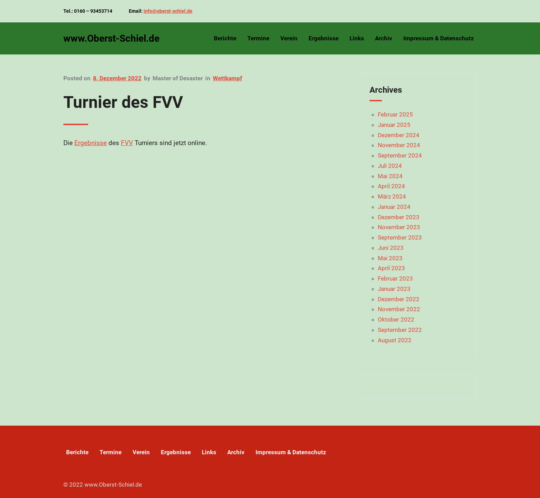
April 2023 (391, 268)
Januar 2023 (394, 288)
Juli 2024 (390, 165)
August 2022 (395, 340)
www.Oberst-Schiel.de (111, 38)
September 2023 (400, 237)
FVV (127, 143)
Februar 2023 (395, 278)
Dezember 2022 (398, 299)
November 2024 (399, 145)
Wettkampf (227, 78)
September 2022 (400, 329)
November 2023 (399, 227)
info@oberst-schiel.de (168, 11)
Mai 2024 (390, 176)
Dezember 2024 (398, 135)
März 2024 (392, 196)
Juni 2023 (391, 247)
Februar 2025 (395, 114)
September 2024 (400, 155)
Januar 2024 (394, 206)
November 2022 (399, 309)
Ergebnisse (90, 143)
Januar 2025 (394, 124)
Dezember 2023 (398, 217)
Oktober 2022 (396, 319)
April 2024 (391, 186)
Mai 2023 (390, 258)
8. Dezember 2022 (117, 78)
